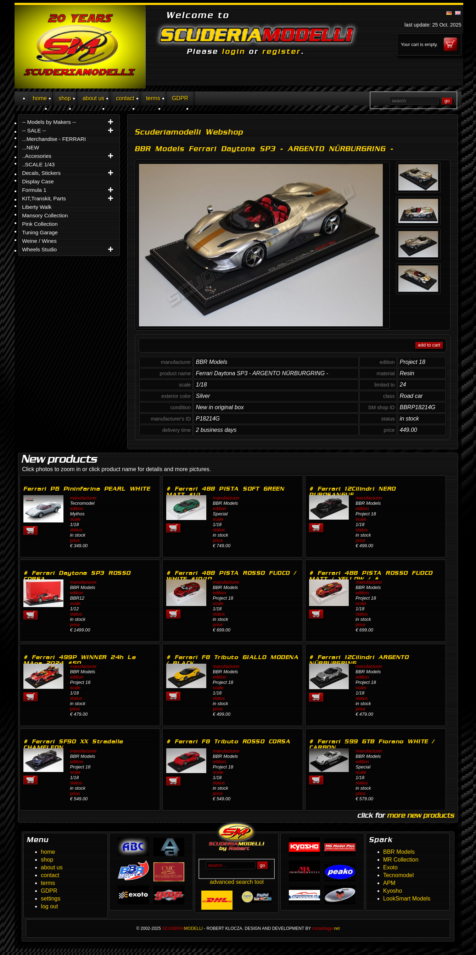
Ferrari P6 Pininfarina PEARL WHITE (86, 489)
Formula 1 (34, 190)
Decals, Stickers (41, 173)
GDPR (180, 98)
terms (153, 98)
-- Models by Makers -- (49, 122)
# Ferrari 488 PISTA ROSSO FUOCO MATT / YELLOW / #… (371, 576)
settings (50, 899)
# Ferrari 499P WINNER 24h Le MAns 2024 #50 (79, 660)
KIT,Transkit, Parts (44, 198)
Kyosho (392, 891)
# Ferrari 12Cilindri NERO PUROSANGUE (352, 492)
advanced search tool (237, 882)
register (281, 51)
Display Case (38, 181)
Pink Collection (40, 224)
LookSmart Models (406, 899)
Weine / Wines (39, 241)
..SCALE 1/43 (38, 164)
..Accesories (36, 156)
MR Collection (401, 860)
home (40, 98)
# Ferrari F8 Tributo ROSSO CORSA (228, 741)
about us (93, 98)
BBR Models (399, 852)
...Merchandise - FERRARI (54, 139)
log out (49, 906)
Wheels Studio (39, 249)
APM (389, 883)
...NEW (30, 147)
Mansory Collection (45, 215)
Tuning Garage (40, 232)
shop (64, 98)
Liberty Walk (36, 207)
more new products (420, 815)
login (233, 51)
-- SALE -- (34, 130)
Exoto (390, 867)
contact (125, 98)
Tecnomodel (398, 875)
